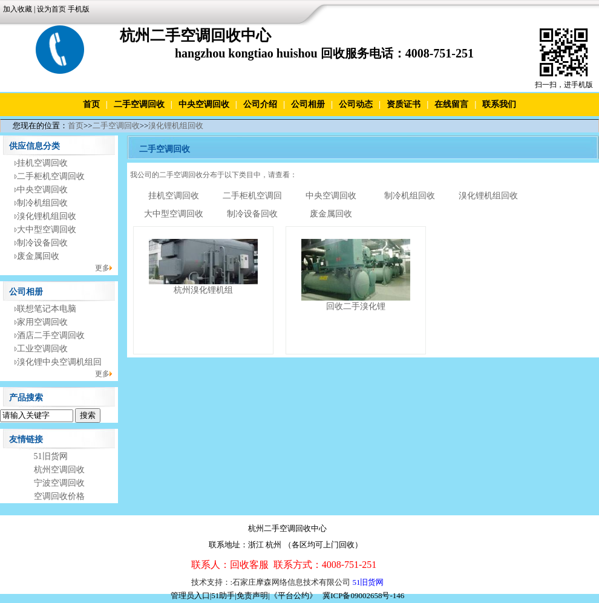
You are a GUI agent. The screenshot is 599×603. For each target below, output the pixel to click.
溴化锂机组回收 (175, 125)
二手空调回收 (139, 104)
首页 (91, 104)
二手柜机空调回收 (51, 176)
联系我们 (499, 104)
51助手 (223, 595)
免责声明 (252, 595)
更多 (102, 268)
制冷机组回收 (42, 202)
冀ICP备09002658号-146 (363, 595)
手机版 (79, 9)
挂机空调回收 (42, 163)
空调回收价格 (59, 496)
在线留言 (451, 104)
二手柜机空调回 (252, 195)
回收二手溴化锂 (355, 306)
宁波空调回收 (59, 482)
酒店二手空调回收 (51, 335)
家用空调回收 (42, 322)
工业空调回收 (42, 348)
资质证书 (404, 104)
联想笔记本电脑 (46, 308)
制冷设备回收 (42, 242)
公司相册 (308, 104)
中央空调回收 (203, 104)
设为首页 (51, 9)
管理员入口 (190, 595)
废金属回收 (38, 256)
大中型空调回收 (46, 229)
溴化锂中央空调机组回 (59, 362)
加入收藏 (17, 9)
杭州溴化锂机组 (203, 290)
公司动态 (356, 104)
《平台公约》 (293, 595)
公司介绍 (260, 104)
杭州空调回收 (59, 469)
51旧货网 (51, 456)
